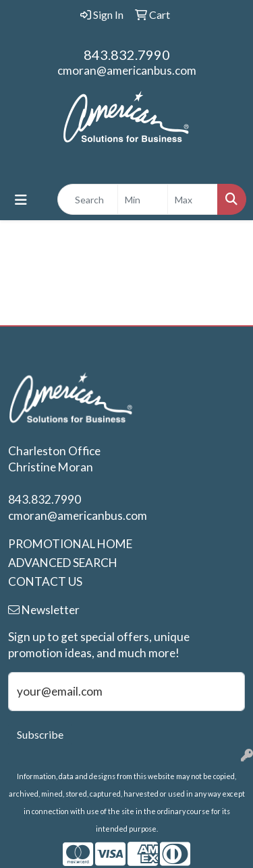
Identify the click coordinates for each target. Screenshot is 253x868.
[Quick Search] (87, 199)
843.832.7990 (127, 54)
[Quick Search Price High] (192, 199)
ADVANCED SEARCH (62, 563)
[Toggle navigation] (21, 199)
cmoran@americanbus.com (126, 70)
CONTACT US (45, 581)
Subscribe (40, 734)
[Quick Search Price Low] (142, 199)
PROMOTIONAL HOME (70, 544)
